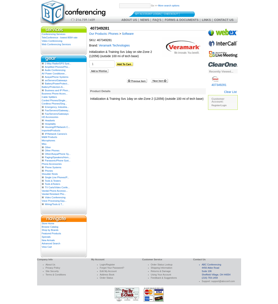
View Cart (47, 247)
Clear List (230, 92)
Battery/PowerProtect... (57, 83)
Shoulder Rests (50, 174)
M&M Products (49, 137)
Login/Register (107, 264)
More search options (168, 5)
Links (206, 20)
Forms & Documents (182, 20)
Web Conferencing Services (56, 44)
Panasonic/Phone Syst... (58, 160)
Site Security (52, 271)
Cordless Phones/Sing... (54, 103)
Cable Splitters (49, 97)
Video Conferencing (52, 41)
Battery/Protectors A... (53, 87)
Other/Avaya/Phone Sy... (58, 154)
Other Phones (52, 150)
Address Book (107, 274)
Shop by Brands (50, 230)
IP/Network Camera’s (56, 134)
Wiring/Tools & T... (54, 204)
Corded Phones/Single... (54, 100)
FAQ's (157, 20)
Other (48, 147)
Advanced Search (51, 243)
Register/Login (219, 105)
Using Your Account (161, 274)
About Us (129, 20)
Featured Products (51, 233)
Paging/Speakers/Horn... (58, 157)
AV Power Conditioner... (54, 73)
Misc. (44, 144)
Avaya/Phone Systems (56, 77)
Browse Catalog (50, 227)
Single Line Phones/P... (57, 177)
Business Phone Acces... (55, 93)
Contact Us (224, 20)
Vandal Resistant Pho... (54, 194)
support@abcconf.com (223, 281)
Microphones (48, 140)
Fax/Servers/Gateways (57, 114)
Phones (49, 170)
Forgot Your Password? (112, 267)
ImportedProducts (51, 130)
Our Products (98, 33)
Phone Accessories (52, 164)
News (144, 20)
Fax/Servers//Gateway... (57, 110)
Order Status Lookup (162, 264)
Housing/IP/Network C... (57, 127)
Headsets (50, 120)
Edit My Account (108, 271)
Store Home (48, 223)
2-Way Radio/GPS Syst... (58, 63)
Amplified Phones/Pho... (57, 67)
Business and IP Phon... (57, 90)
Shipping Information (161, 267)
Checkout (171, 14)
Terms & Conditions (56, 274)
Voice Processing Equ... (54, 201)
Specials (46, 237)
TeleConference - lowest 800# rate (60, 37)
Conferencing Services (53, 34)
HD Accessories (50, 117)
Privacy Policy (53, 267)
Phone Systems (53, 167)
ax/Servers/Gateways (56, 80)
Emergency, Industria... (57, 107)
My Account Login (148, 14)
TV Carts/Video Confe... (57, 187)
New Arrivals (48, 240)
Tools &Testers (52, 184)
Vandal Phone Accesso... (55, 191)
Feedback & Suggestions (164, 277)
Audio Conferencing (55, 70)
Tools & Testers (53, 181)
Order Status (106, 277)
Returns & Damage (161, 271)
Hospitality (50, 124)
